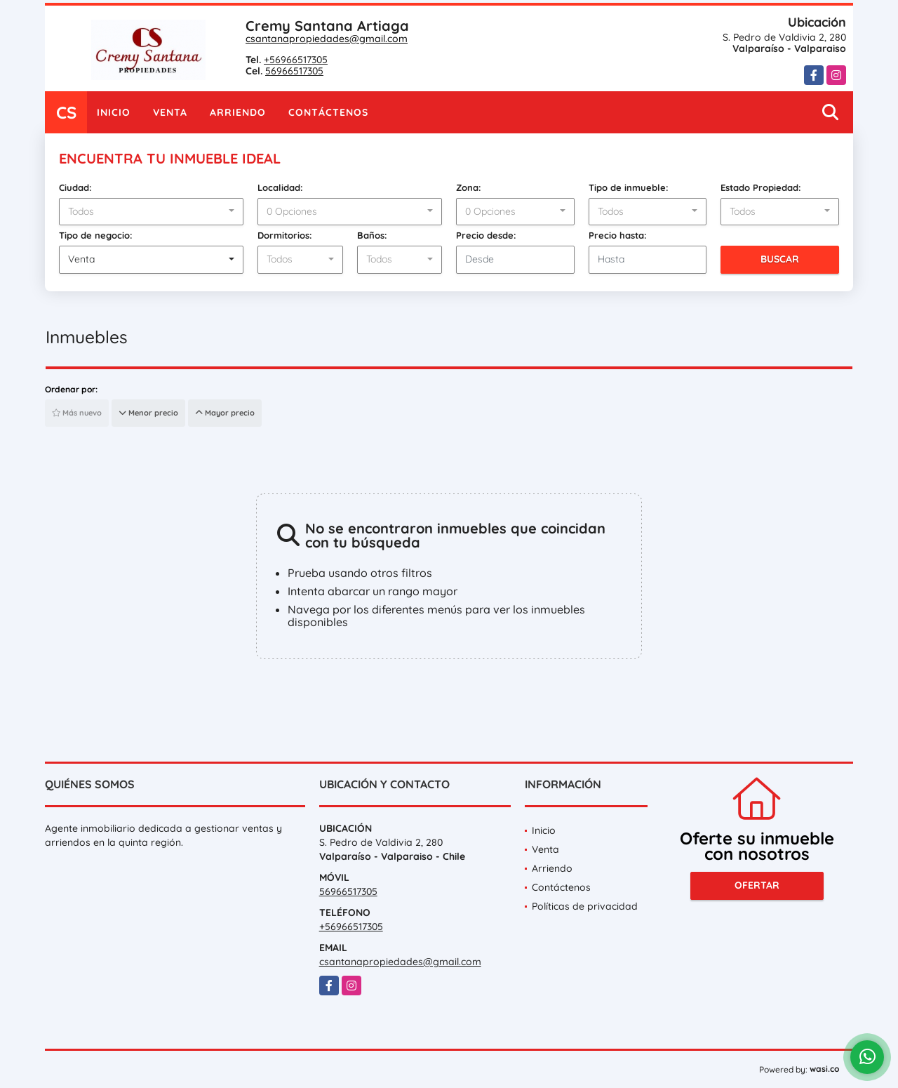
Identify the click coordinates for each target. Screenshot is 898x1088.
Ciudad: (75, 187)
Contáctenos (328, 112)
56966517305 (294, 71)
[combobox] (151, 212)
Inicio (113, 112)
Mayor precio (225, 413)
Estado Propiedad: (761, 187)
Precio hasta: (618, 235)
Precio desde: (486, 235)
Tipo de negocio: (96, 235)
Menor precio (148, 413)
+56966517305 (296, 59)
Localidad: (280, 187)
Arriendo (238, 112)
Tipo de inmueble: (629, 187)
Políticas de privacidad (585, 906)
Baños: (372, 235)
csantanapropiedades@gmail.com (327, 38)
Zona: (468, 187)
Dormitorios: (284, 235)
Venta (170, 112)
